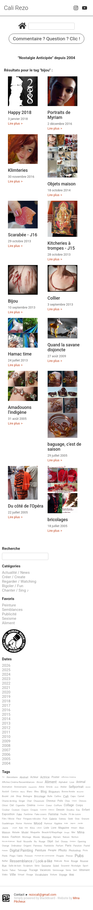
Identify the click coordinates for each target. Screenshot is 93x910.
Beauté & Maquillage (52, 832)
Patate (5, 850)
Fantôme (28, 814)
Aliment (8, 623)
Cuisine (43, 810)
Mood (38, 823)
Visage (29, 875)
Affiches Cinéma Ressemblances (18, 782)
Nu (35, 842)
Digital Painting (21, 850)
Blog (44, 791)
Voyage (63, 875)
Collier (54, 298)
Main (81, 828)
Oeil (57, 842)
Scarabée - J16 (22, 234)
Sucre (5, 870)
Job (12, 796)
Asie (57, 787)
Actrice (45, 777)
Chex (67, 801)
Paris (68, 845)
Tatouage (22, 870)
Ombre (73, 841)
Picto (85, 850)
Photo (62, 850)
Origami (27, 846)
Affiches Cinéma (69, 777)
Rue (4, 866)
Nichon (74, 837)
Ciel (12, 805)
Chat (29, 801)
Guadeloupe (8, 823)
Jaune (5, 828)
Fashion (15, 837)
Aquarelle (33, 787)
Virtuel (21, 875)
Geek (70, 819)
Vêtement (84, 870)
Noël (19, 842)
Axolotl (5, 792)
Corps (79, 805)
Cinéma (31, 805)
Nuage (42, 842)
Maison (6, 832)
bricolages (58, 519)
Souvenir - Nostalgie (71, 866)
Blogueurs (54, 792)
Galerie (53, 819)
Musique (46, 837)
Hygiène (58, 823)
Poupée (60, 856)
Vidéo (5, 875)
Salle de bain (15, 866)
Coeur (49, 805)
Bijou (13, 301)
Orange (5, 846)
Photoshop (75, 850)
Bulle (49, 796)
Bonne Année (68, 792)
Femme (53, 814)
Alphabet (63, 782)
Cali (65, 796)
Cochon (40, 805)
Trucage (33, 870)
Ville (13, 874)
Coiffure (58, 805)
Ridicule (58, 861)
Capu (73, 796)
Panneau (37, 846)
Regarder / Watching (19, 581)
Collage (69, 805)
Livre (53, 828)
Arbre (41, 787)
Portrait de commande (45, 856)
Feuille (64, 814)
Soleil (56, 866)
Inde (66, 823)
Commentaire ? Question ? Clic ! (46, 39)
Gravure (85, 819)
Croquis (34, 810)
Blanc (29, 792)
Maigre (74, 828)
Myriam (57, 837)
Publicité (9, 614)
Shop (18, 796)
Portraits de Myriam (59, 115)
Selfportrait (76, 787)
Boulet (5, 796)
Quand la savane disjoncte (64, 347)
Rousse (84, 861)
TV (3, 777)
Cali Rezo (16, 7)
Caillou (57, 796)
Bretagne (27, 796)
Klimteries (18, 170)
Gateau (62, 819)
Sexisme (9, 618)
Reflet (5, 861)
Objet (50, 841)
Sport (85, 866)
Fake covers (41, 814)
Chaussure (38, 801)
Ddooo (51, 810)
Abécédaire (12, 777)
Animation (7, 787)
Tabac (13, 870)
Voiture (53, 875)
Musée (36, 837)
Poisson (28, 856)
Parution (77, 846)
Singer (22, 801)
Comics (14, 792)
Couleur (6, 810)
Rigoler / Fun (12, 586)
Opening (82, 842)
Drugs (66, 832)
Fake (19, 814)
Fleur (18, 819)
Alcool (39, 782)
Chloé (5, 805)
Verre (68, 870)
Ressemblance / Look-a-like (31, 861)
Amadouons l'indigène (19, 410)
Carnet (81, 796)
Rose (66, 861)
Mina (81, 832)
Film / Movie (8, 819)
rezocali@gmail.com (42, 894)
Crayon (25, 810)
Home (19, 823)
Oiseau (64, 842)
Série (36, 866)
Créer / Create (13, 577)
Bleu (36, 792)
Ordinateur (16, 846)
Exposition (8, 814)
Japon (72, 823)
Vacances (45, 870)
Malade (16, 832)
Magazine (63, 828)
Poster (56, 777)
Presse (69, 856)
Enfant (86, 810)
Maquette (35, 832)
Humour (48, 823)
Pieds (4, 856)
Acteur (34, 777)
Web (71, 875)
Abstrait (24, 777)
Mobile (5, 837)
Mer (73, 832)
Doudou (70, 810)
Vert (75, 870)
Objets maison (62, 183)
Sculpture (28, 866)
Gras (77, 819)
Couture (16, 810)
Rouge (74, 861)
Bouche (80, 792)
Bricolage (39, 796)
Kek (21, 828)
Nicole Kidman (8, 841)
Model (25, 832)
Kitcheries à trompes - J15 (61, 246)
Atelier (63, 787)
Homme (28, 823)
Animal (80, 782)
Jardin (80, 823)
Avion (88, 787)
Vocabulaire (41, 875)
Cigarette (20, 805)
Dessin (60, 810)
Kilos (32, 828)
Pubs (79, 856)
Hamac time (19, 354)
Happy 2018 (19, 112)
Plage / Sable (16, 856)
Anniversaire (20, 787)
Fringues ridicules (32, 819)
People (52, 850)
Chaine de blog (9, 801)
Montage (26, 837)
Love (71, 782)
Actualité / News (16, 572)
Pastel (87, 846)
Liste (46, 828)
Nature (66, 837)
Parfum (59, 846)
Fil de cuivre (75, 814)
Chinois (82, 801)
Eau (78, 810)
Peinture (9, 605)
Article (49, 787)
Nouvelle (27, 842)
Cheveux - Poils (54, 801)
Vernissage (58, 870)
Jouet (14, 828)
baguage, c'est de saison (64, 447)
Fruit (45, 819)
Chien (74, 801)
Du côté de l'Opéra (25, 506)
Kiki (26, 828)
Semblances (12, 609)
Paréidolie (49, 846)
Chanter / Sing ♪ (15, 590)
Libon (39, 828)
